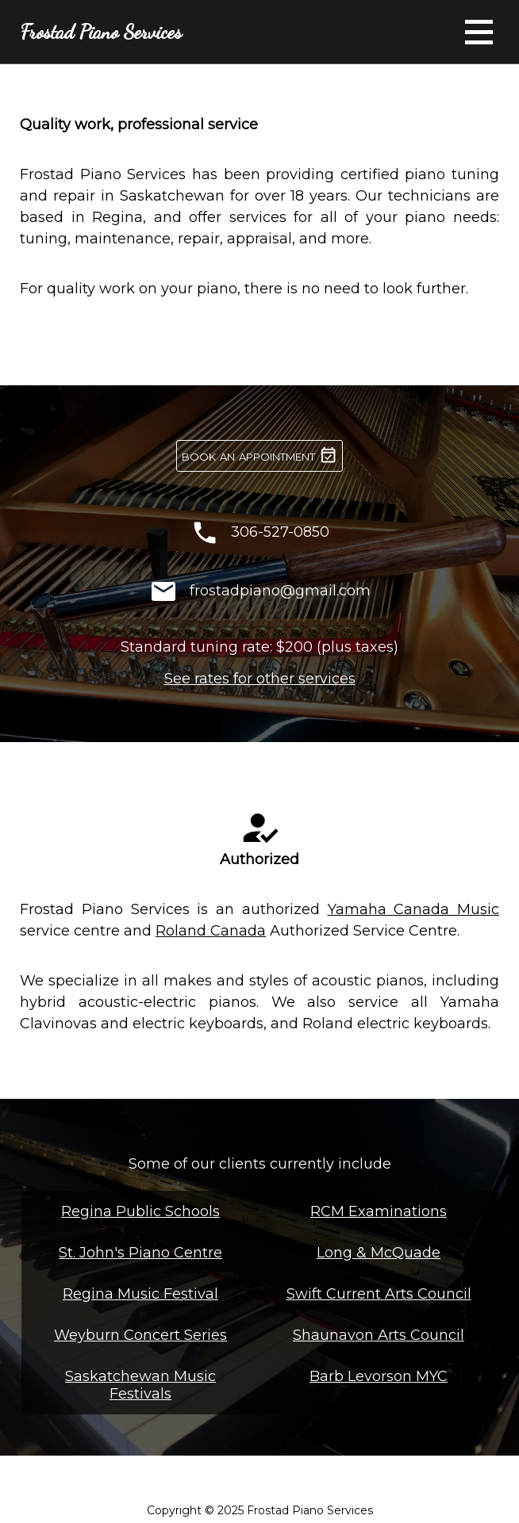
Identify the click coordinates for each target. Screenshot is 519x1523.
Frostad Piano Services (101, 32)
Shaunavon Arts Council (378, 1335)
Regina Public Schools (140, 1211)
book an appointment (259, 455)
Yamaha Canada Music (414, 909)
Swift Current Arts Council (378, 1294)
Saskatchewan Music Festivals (140, 1385)
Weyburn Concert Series (140, 1335)
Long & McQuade (378, 1252)
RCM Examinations (378, 1211)
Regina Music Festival (140, 1294)
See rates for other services (260, 678)
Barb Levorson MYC (378, 1376)
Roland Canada (211, 930)
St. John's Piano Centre (140, 1252)
